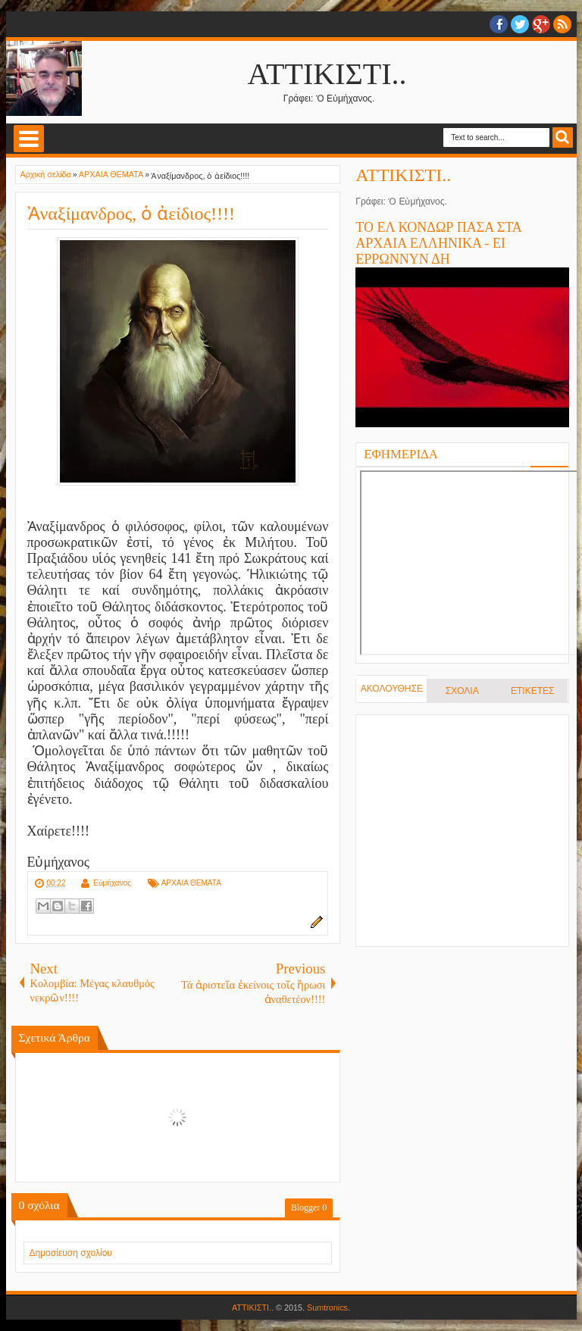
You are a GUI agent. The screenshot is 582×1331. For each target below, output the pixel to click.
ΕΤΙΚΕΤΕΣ (532, 691)
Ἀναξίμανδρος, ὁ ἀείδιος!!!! (131, 213)
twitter (520, 24)
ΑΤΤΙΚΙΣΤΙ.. (327, 74)
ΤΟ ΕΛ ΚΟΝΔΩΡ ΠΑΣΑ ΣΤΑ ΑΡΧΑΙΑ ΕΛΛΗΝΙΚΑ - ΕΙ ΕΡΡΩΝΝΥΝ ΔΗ (438, 243)
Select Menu (29, 138)
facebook (499, 24)
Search (562, 137)
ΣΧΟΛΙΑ (462, 691)
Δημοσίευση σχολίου (71, 1253)
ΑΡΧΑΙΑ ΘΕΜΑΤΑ (191, 883)
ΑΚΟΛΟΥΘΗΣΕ (392, 688)
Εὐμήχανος (112, 883)
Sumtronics (327, 1307)
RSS (562, 24)
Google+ (541, 24)
